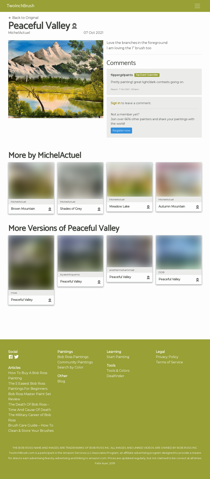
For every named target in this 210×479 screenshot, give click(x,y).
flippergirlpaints (122, 75)
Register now (121, 130)
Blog (61, 381)
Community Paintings (75, 362)
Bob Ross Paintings (72, 357)
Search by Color (70, 367)
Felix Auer (101, 463)
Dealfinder (115, 376)
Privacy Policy (167, 357)
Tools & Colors (118, 371)
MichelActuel (19, 33)
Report (114, 89)
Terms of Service (169, 362)
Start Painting (118, 357)
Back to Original (23, 18)
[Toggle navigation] (197, 6)
